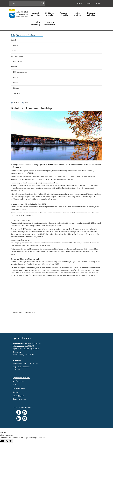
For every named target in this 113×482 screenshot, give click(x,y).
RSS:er (15, 77)
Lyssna (15, 45)
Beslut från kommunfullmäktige (23, 35)
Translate (16, 93)
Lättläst (79, 3)
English (97, 3)
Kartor (15, 385)
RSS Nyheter (18, 61)
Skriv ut (16, 102)
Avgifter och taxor (19, 381)
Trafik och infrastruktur (49, 23)
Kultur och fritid (77, 14)
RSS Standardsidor (20, 72)
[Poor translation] (9, 441)
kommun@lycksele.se (31, 348)
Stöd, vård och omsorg (35, 23)
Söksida (16, 88)
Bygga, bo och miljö (49, 14)
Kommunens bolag (19, 399)
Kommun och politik (63, 14)
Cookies (15, 392)
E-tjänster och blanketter (21, 378)
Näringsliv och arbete (91, 14)
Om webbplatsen (17, 56)
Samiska (89, 3)
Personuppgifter (18, 396)
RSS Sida (14, 67)
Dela (25, 102)
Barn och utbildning (35, 14)
